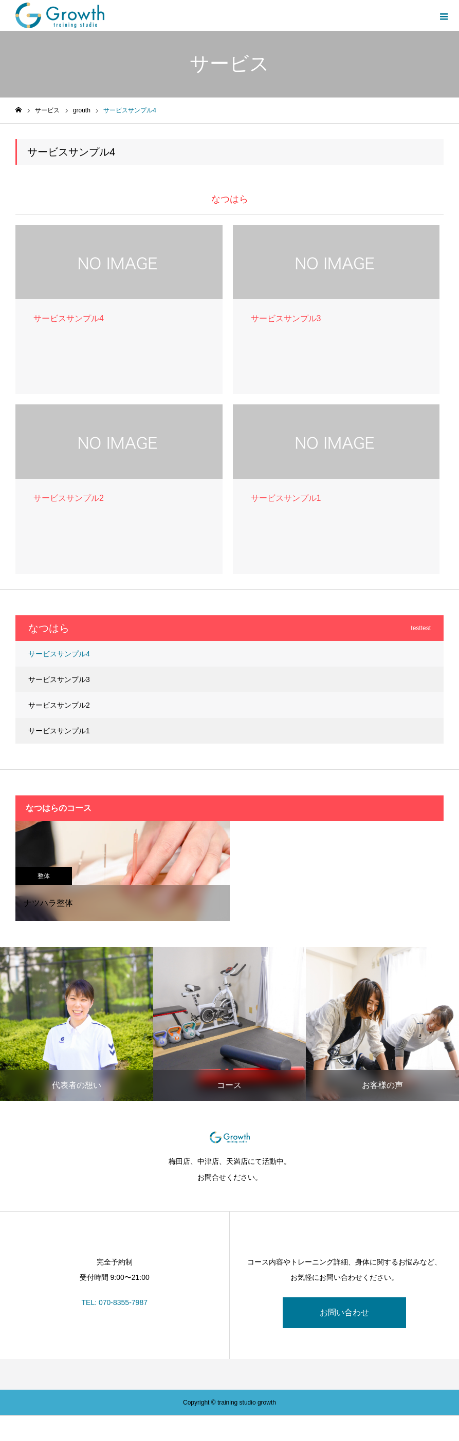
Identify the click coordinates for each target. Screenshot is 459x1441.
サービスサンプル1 (59, 731)
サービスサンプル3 (59, 679)
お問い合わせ (344, 1312)
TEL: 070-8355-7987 (115, 1302)
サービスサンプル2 (59, 705)
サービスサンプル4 (59, 654)
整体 (44, 876)
